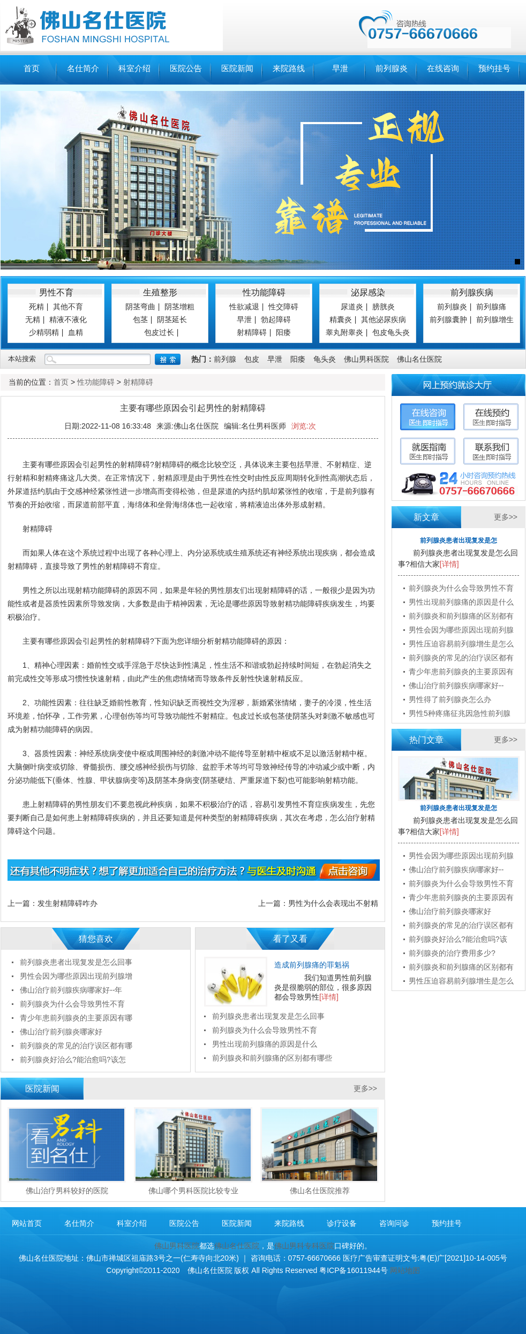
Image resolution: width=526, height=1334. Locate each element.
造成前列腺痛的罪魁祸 (311, 965)
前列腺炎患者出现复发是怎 (458, 540)
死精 (36, 306)
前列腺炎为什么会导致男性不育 (264, 1030)
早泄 (340, 68)
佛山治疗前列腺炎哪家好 (61, 1031)
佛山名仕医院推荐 (320, 1190)
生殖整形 (160, 292)
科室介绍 (134, 68)
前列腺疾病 (471, 292)
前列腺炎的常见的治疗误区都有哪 (76, 1045)
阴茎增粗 (179, 306)
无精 (32, 319)
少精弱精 (44, 332)
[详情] (329, 997)
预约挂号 (494, 68)
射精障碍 (252, 332)
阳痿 (283, 332)
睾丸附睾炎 (344, 332)
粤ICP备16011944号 (353, 1270)
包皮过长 (159, 332)
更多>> (365, 1088)
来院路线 (289, 68)
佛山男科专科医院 (304, 1245)
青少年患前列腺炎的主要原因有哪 (76, 1017)
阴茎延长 (172, 319)
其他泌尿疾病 (383, 319)
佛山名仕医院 (419, 359)
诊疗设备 (342, 1223)
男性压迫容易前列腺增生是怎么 (461, 643)
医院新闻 (237, 68)
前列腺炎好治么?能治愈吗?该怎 (73, 1059)
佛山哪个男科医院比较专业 (193, 1190)
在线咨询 (443, 68)
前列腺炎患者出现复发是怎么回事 (268, 1016)
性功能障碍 (264, 292)
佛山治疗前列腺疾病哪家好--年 (71, 990)
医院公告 (186, 68)
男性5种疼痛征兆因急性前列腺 (459, 713)
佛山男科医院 (366, 359)
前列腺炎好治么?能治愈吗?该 (458, 939)
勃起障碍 (276, 319)
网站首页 (27, 1223)
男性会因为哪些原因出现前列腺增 (76, 976)
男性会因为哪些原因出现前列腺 (461, 630)
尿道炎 (352, 306)
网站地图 (405, 1270)
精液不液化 (68, 319)
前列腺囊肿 (448, 319)
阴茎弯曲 (140, 306)
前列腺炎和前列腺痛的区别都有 (461, 616)
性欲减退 (244, 306)
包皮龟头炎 (391, 332)
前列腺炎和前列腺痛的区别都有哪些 (272, 1058)
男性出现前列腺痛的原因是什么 (264, 1044)
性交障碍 (283, 306)
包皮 (251, 359)
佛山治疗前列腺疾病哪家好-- (456, 685)
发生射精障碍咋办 (67, 903)
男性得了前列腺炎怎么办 (450, 699)
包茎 (140, 319)
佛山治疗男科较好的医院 (67, 1190)
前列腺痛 (491, 306)
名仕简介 (83, 68)
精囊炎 (340, 319)
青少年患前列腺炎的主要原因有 (461, 671)
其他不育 (68, 306)
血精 (75, 332)
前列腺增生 (495, 319)
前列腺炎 (391, 68)
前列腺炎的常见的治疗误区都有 (461, 657)
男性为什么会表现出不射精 (333, 903)
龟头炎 (324, 359)
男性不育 (56, 292)
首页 (32, 68)
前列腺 (225, 359)
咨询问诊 (394, 1223)
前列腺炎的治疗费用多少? (452, 953)
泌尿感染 (368, 292)
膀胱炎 (383, 306)
